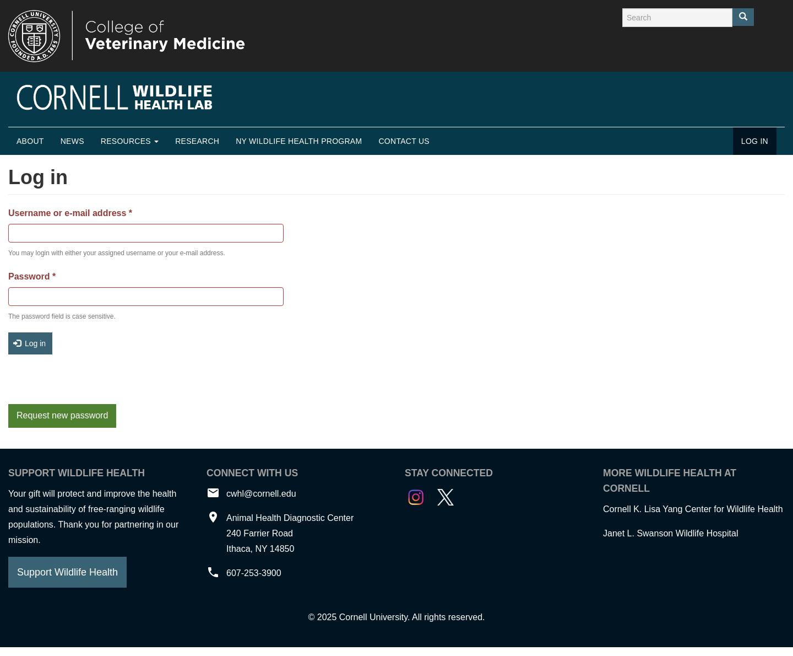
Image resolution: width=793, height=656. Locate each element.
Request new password (62, 415)
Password (32, 276)
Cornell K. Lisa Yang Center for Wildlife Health (693, 509)
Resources (130, 141)
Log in (754, 141)
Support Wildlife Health (67, 572)
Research (197, 141)
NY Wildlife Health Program (299, 141)
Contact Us (404, 141)
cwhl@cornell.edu (261, 493)
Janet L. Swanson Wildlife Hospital (670, 533)
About (30, 141)
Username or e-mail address (70, 213)
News (72, 141)
